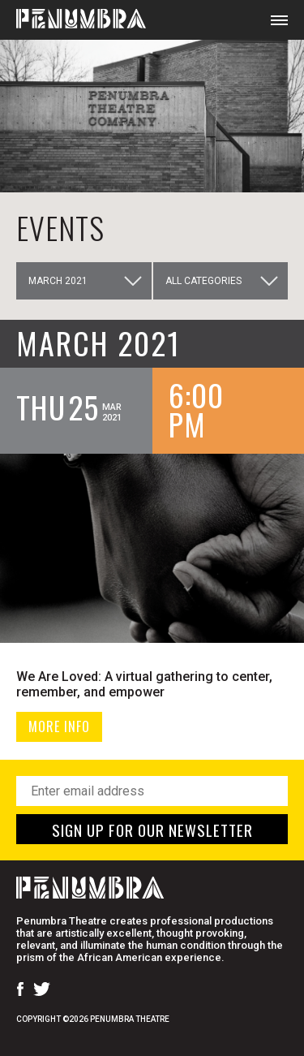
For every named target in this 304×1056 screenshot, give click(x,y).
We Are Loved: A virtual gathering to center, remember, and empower (144, 684)
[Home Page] (73, 20)
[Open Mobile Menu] (279, 20)
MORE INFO (59, 726)
